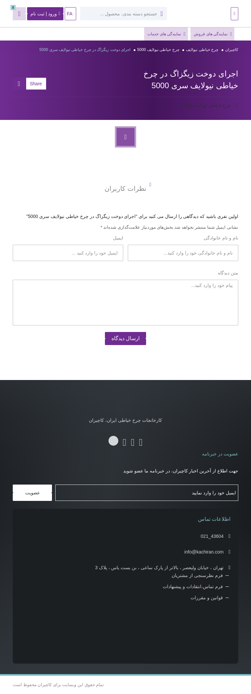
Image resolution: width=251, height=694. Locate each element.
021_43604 (212, 536)
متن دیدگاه (227, 272)
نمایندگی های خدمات (166, 34)
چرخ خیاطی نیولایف (202, 49)
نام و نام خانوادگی (220, 237)
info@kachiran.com (204, 551)
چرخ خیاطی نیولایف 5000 (158, 49)
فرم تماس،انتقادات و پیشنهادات (193, 586)
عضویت (32, 492)
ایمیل (117, 237)
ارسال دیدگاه (125, 338)
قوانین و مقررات (207, 597)
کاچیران (231, 49)
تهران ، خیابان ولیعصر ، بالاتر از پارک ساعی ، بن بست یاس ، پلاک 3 (159, 567)
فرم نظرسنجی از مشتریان (197, 575)
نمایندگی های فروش (213, 34)
